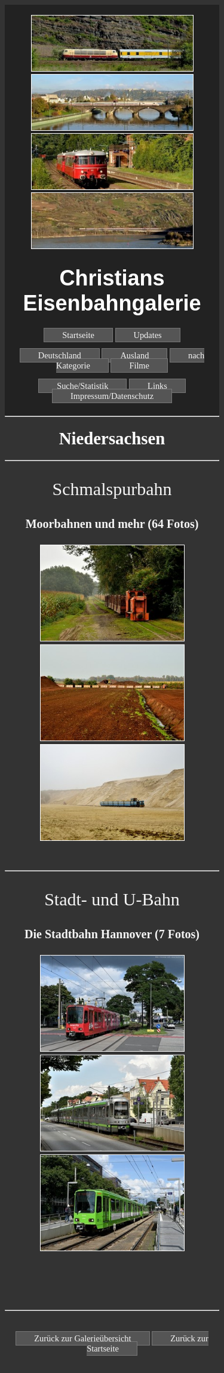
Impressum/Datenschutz (112, 396)
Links (157, 386)
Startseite (78, 335)
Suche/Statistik (82, 386)
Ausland (134, 355)
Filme (139, 365)
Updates (148, 335)
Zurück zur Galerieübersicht (82, 1338)
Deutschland (59, 355)
